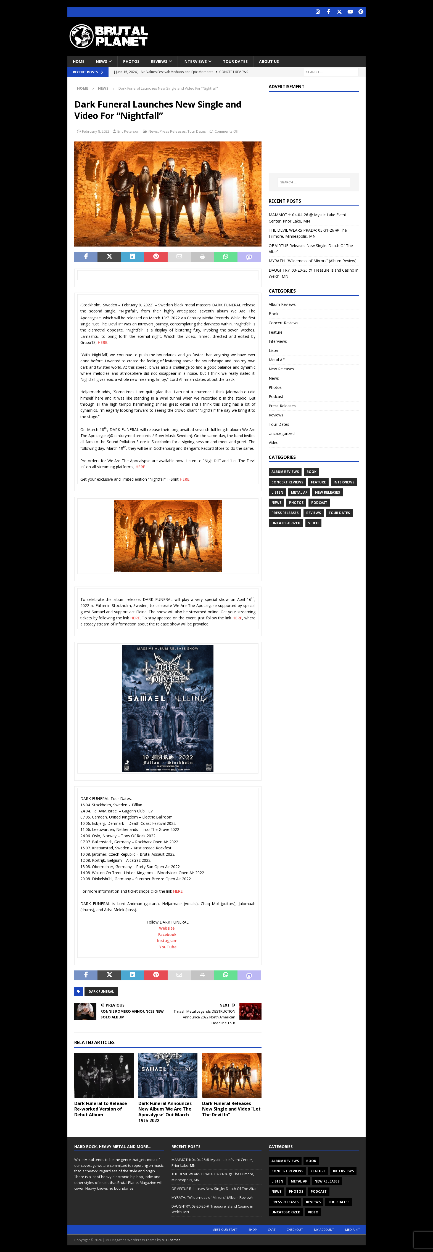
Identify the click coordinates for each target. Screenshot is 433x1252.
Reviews (159, 60)
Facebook (167, 934)
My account (324, 1229)
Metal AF (277, 359)
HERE (102, 342)
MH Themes (171, 1239)
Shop (253, 1229)
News (101, 60)
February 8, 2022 (95, 130)
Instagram (167, 940)
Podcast (276, 396)
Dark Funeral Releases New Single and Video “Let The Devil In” (231, 1108)
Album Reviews (282, 304)
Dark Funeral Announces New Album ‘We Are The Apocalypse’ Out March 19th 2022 (165, 1111)
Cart (272, 1229)
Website (167, 927)
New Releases (281, 368)
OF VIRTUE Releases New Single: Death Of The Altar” (214, 1188)
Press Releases (173, 130)
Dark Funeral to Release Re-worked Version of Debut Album (100, 1108)
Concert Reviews (284, 322)
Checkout (295, 1229)
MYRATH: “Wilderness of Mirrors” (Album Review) (313, 260)
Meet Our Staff (224, 1229)
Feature (275, 331)
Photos (131, 60)
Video (274, 442)
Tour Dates (235, 60)
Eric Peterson (128, 130)
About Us (269, 60)
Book (273, 313)
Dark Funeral (101, 991)
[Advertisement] (269, 34)
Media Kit (352, 1229)
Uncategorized (282, 432)
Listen (274, 350)
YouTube (167, 946)
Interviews (195, 60)
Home (79, 60)
